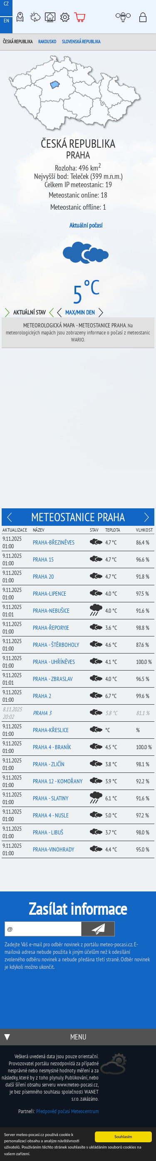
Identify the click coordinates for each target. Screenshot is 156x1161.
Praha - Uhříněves (54, 662)
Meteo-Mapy (19, 16)
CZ (6, 3)
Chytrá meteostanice (49, 16)
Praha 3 (42, 713)
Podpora (64, 16)
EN (6, 20)
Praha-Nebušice (51, 610)
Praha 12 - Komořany (57, 781)
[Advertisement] (78, 430)
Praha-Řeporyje (51, 627)
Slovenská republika (81, 42)
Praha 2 (42, 696)
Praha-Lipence (49, 593)
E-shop (79, 16)
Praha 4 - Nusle (51, 815)
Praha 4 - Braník (52, 747)
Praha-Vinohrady (53, 849)
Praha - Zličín (48, 764)
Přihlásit (145, 16)
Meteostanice (34, 16)
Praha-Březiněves (53, 542)
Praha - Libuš (48, 832)
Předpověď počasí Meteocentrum (67, 1111)
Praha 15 (43, 559)
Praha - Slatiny (50, 798)
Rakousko (47, 42)
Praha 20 (43, 576)
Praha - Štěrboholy (56, 645)
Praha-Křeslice (51, 730)
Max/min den (80, 312)
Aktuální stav (29, 312)
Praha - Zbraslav (52, 679)
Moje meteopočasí (125, 16)
